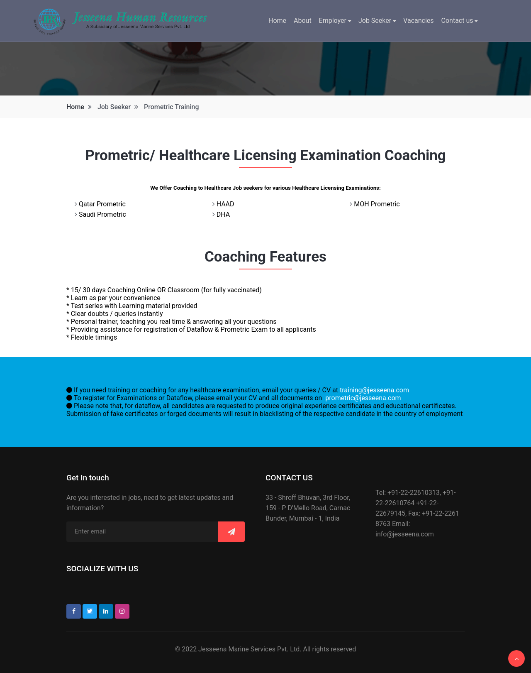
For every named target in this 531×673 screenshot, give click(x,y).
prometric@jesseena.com (363, 398)
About (303, 20)
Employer (335, 20)
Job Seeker (377, 20)
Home (277, 20)
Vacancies (418, 20)
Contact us (459, 20)
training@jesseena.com (374, 390)
